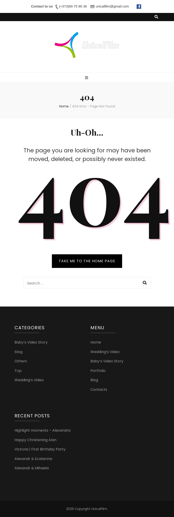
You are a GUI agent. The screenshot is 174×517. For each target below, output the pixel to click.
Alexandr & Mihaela (31, 468)
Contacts (98, 389)
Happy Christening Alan (35, 440)
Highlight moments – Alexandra (42, 430)
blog (18, 351)
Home (95, 342)
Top (18, 370)
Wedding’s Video (29, 380)
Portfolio (98, 370)
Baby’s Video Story (31, 342)
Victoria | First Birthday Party (39, 449)
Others (20, 361)
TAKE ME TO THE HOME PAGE (87, 261)
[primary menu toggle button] (87, 78)
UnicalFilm (99, 509)
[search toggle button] (156, 17)
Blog (94, 380)
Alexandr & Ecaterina (33, 458)
